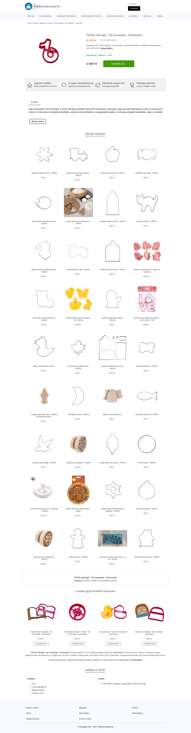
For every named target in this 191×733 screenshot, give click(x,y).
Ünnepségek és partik (91, 16)
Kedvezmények (32, 719)
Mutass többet (38, 121)
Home (29, 23)
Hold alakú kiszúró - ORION (78, 414)
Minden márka (32, 708)
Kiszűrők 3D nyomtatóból (99, 581)
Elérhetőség (137, 713)
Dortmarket (152, 45)
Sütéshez (133, 16)
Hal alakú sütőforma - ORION (146, 414)
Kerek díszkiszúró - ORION (146, 509)
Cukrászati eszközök (66, 16)
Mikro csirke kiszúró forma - (44, 366)
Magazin (82, 708)
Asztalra (147, 16)
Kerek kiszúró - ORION (147, 463)
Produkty (35, 23)
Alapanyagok (45, 16)
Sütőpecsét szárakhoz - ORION (78, 463)
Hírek (28, 713)
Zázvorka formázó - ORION (146, 366)
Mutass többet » (107, 48)
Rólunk (135, 708)
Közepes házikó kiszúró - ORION (112, 221)
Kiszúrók (49, 23)
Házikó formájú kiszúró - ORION (112, 270)
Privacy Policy (85, 719)
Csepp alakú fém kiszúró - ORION (112, 463)
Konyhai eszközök (115, 16)
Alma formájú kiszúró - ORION (112, 173)
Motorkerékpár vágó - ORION (78, 270)
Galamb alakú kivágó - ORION (44, 463)
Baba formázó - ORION (78, 557)
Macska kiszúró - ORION (146, 221)
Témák (159, 16)
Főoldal (31, 16)
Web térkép (84, 713)
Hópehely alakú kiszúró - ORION (44, 173)
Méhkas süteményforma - (112, 414)
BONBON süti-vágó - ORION (146, 173)
